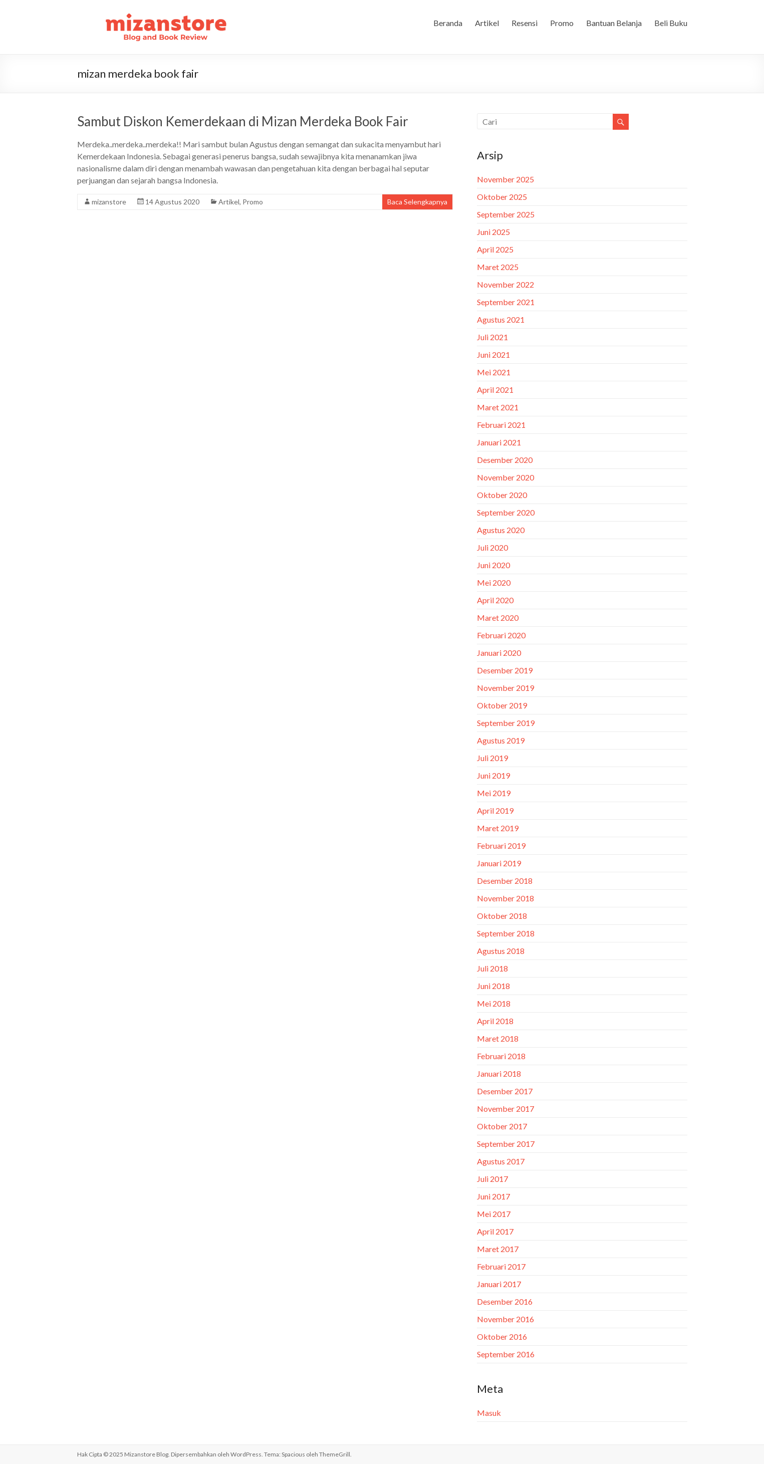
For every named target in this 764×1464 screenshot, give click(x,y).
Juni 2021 (493, 354)
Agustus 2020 (501, 530)
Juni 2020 (493, 565)
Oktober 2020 (502, 495)
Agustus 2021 (501, 319)
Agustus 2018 (501, 950)
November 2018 (505, 898)
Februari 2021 (501, 424)
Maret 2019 (498, 828)
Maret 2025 (498, 267)
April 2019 (495, 810)
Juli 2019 (492, 758)
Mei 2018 (494, 1003)
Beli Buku (670, 23)
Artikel (487, 23)
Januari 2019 (499, 863)
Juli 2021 (492, 337)
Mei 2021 (494, 372)
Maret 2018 (498, 1038)
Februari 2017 (501, 1266)
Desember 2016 (505, 1301)
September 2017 (506, 1143)
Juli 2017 (492, 1178)
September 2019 (506, 722)
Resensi (525, 23)
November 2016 (505, 1319)
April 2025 (495, 249)
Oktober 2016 (502, 1336)
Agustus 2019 (501, 740)
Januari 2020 (499, 652)
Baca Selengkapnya (417, 201)
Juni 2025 (493, 231)
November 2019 (505, 687)
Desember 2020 (505, 459)
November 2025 (505, 179)
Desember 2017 (505, 1091)
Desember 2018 (505, 880)
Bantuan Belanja (614, 23)
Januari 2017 (499, 1284)
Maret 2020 (498, 617)
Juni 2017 (493, 1196)
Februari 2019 (501, 845)
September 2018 (506, 933)
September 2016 (506, 1354)
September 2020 (506, 512)
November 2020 (505, 477)
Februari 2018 (501, 1056)
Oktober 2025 (502, 196)
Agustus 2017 (501, 1161)
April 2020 (495, 600)
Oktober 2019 (502, 705)
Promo (562, 23)
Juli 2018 (492, 968)
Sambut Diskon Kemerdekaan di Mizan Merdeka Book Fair (242, 121)
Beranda (447, 23)
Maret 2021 (498, 407)
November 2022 (505, 284)
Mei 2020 (494, 582)
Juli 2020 (492, 547)
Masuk (489, 1412)
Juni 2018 (493, 986)
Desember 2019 (505, 670)
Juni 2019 (493, 775)
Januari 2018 (499, 1073)
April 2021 (495, 389)
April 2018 (495, 1021)
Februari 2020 (501, 635)
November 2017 (505, 1108)
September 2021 (506, 302)
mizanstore (109, 201)
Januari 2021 (499, 442)
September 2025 (506, 214)
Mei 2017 (494, 1213)
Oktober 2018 (502, 915)
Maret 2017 (498, 1249)
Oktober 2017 (502, 1126)
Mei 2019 (494, 793)
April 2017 (495, 1231)
